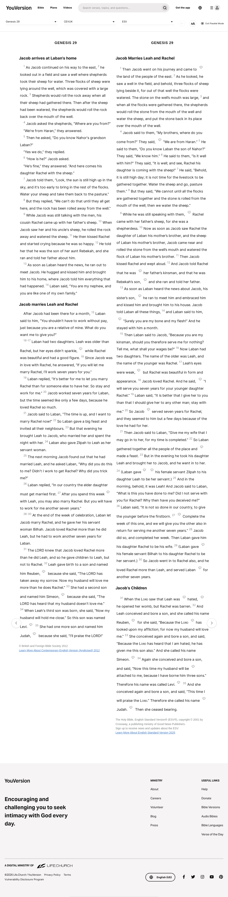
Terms (67, 874)
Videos (67, 7)
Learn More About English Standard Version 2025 (145, 732)
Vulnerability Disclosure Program (24, 879)
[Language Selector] (200, 8)
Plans (53, 7)
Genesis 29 (32, 21)
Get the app (183, 7)
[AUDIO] (182, 23)
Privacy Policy (52, 874)
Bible (41, 7)
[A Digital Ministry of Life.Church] (114, 863)
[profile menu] (214, 8)
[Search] (119, 8)
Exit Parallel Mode (212, 23)
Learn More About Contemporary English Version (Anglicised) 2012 (59, 650)
